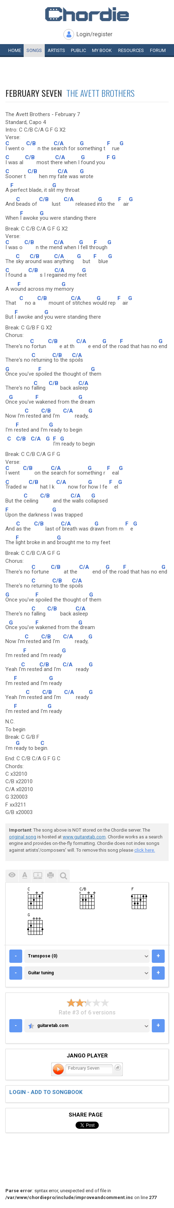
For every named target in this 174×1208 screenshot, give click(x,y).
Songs (34, 50)
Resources (131, 50)
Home (14, 50)
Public (78, 50)
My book (102, 50)
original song (22, 837)
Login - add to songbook (45, 1092)
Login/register (94, 34)
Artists (56, 50)
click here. (144, 850)
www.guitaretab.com (84, 837)
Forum (158, 50)
